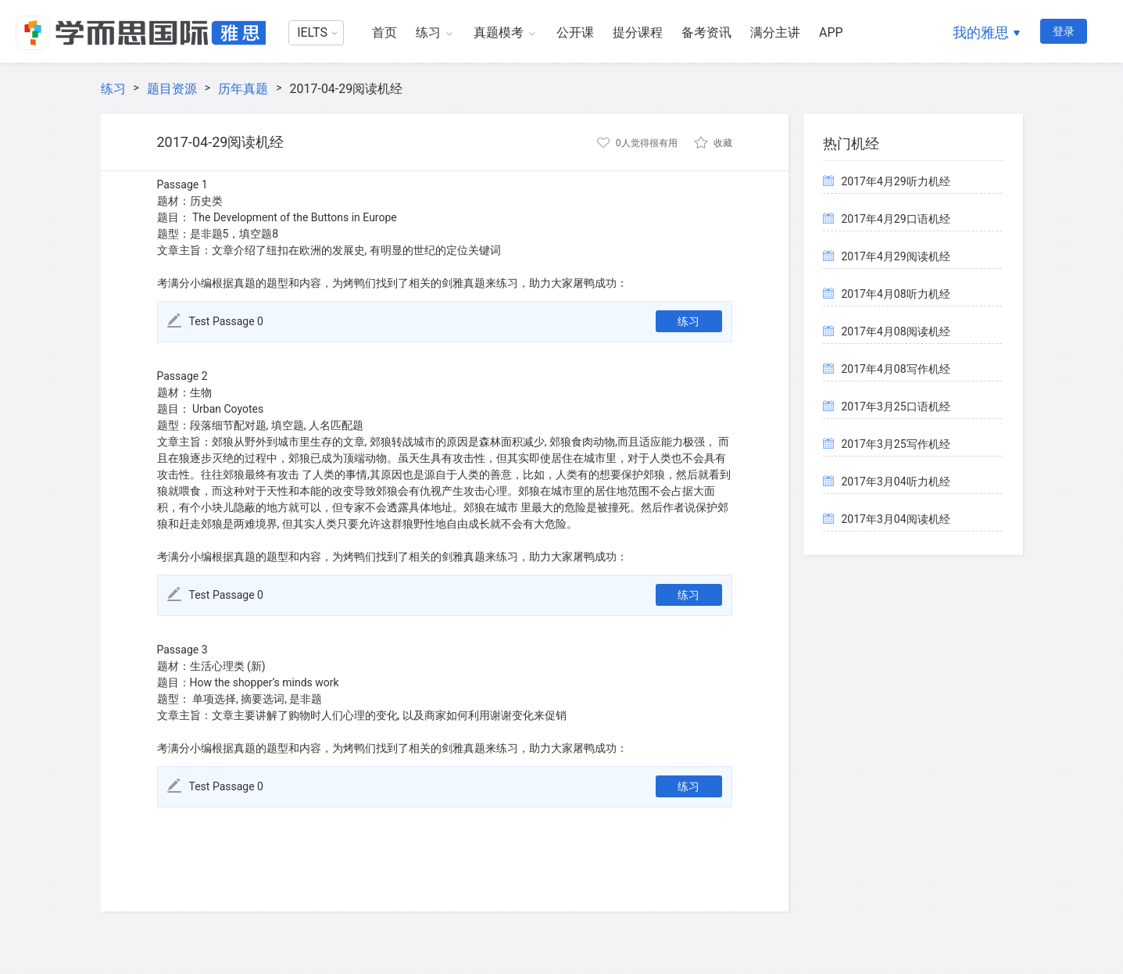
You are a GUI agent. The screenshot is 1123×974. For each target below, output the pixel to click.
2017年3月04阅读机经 (896, 519)
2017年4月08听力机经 (896, 294)
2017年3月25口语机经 (896, 406)
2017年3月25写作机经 (896, 444)
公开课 (575, 32)
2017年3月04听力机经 (896, 481)
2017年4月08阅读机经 (896, 331)
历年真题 (243, 88)
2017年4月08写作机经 (896, 369)
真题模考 (499, 32)
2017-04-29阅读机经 (345, 88)
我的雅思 (981, 32)
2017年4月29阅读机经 (896, 256)
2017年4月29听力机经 (896, 181)
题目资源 (172, 88)
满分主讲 (775, 32)
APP (831, 32)
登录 (1064, 31)
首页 (384, 32)
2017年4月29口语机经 (896, 219)
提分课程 (638, 32)
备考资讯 (706, 32)
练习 (428, 32)
